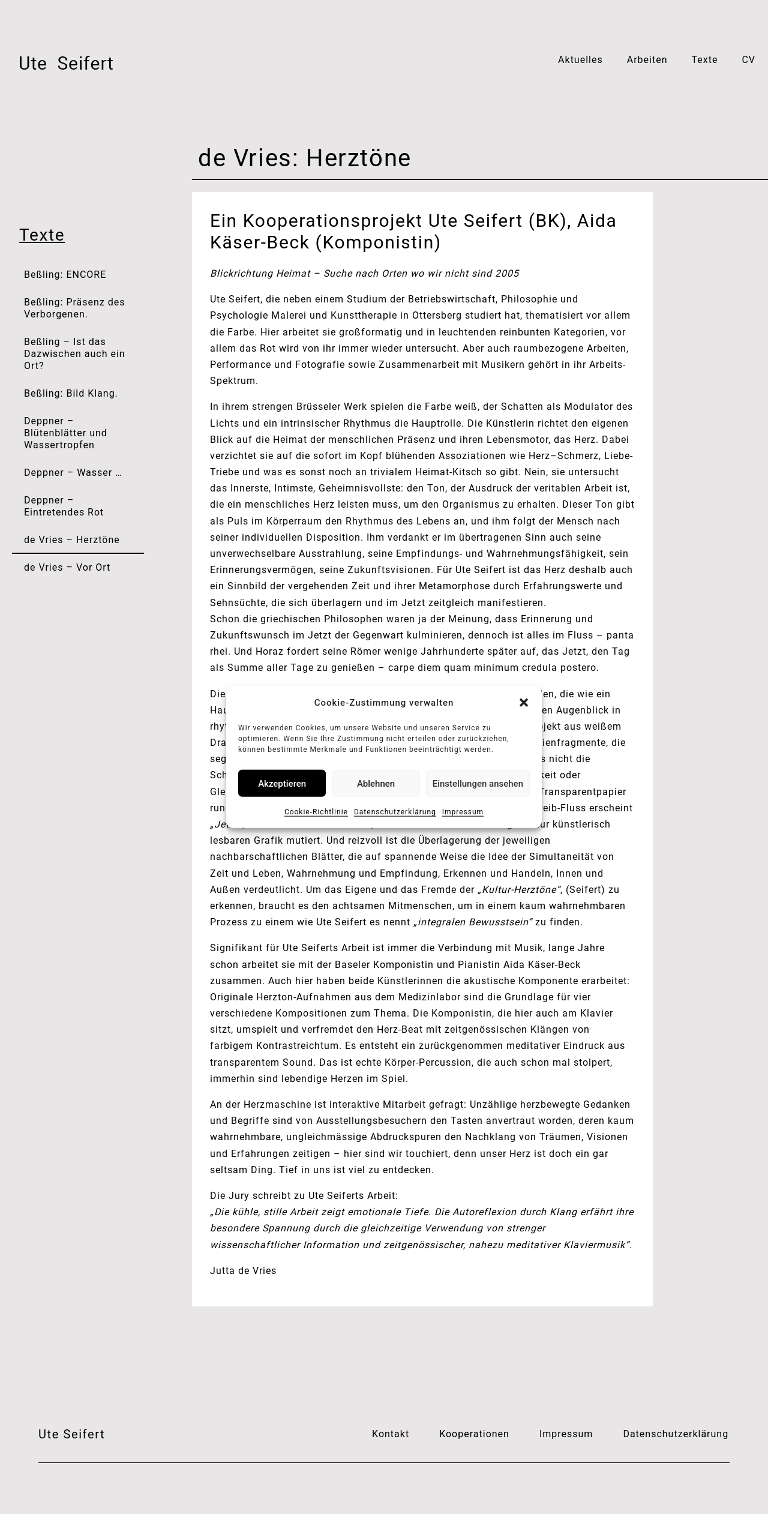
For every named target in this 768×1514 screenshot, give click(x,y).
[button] (524, 703)
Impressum (463, 812)
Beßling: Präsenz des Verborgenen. (74, 308)
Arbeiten (647, 59)
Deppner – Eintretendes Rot (64, 506)
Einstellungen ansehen (478, 783)
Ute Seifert (71, 1434)
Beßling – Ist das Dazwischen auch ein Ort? (74, 353)
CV (748, 59)
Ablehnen (376, 783)
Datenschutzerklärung (395, 812)
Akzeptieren (282, 783)
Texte (704, 59)
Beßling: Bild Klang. (71, 393)
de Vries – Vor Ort (67, 567)
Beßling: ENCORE (65, 274)
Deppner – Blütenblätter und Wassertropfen (65, 433)
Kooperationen (474, 1434)
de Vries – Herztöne (72, 539)
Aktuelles (580, 59)
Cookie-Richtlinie (316, 812)
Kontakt (390, 1434)
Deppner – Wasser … (73, 472)
